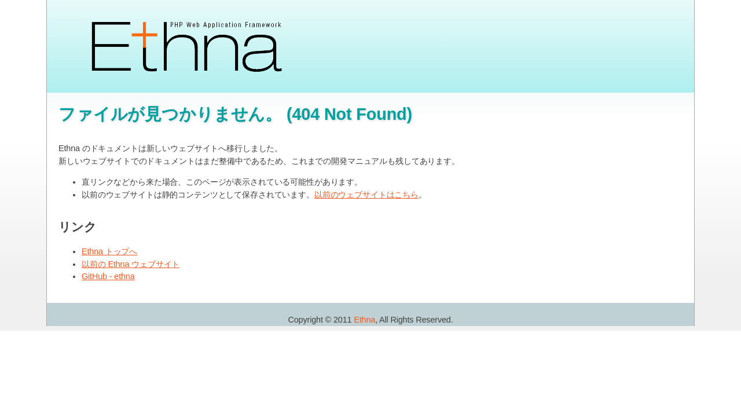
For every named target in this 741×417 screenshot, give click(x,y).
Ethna (364, 319)
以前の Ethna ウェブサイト (130, 264)
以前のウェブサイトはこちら (366, 194)
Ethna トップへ (109, 251)
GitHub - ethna (108, 276)
